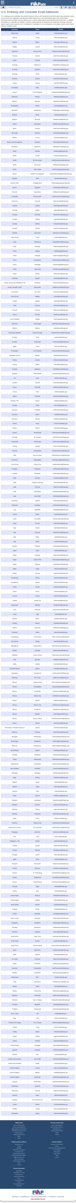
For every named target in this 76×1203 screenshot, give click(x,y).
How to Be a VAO (19, 1144)
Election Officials (57, 1142)
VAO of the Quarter (19, 1159)
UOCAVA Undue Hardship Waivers (57, 1148)
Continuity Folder (19, 1151)
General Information (19, 1168)
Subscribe (19, 1185)
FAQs (19, 1136)
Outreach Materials (19, 1180)
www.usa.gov (15, 1196)
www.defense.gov (24, 1196)
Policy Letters (57, 1153)
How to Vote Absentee (19, 1125)
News (19, 1178)
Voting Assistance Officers (18, 1142)
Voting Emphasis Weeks (19, 1153)
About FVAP (19, 1170)
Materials (19, 1148)
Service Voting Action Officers (19, 1155)
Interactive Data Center (19, 1183)
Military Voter (19, 1123)
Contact (19, 1138)
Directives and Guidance (19, 1149)
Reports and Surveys (19, 1176)
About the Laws (19, 1174)
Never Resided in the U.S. (57, 1127)
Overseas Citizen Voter (57, 1123)
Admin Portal (61, 1196)
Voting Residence (19, 1132)
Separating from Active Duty (19, 1130)
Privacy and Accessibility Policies (39, 1196)
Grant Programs (57, 1149)
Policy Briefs (57, 1151)
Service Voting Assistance (19, 1127)
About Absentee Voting (18, 1172)
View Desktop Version (38, 1199)
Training (19, 1146)
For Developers (52, 1196)
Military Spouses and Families (19, 1129)
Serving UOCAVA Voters (57, 1144)
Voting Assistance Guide (19, 1134)
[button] (73, 3)
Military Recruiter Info (19, 1157)
